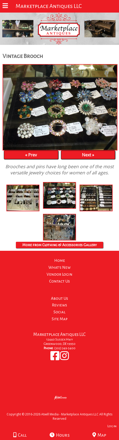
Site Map (60, 319)
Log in (111, 426)
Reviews (59, 305)
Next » (88, 155)
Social (59, 312)
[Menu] (5, 6)
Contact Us (59, 281)
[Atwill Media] (64, 408)
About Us (59, 298)
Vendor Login (59, 274)
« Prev (31, 155)
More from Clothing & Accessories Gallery (59, 245)
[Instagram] (64, 358)
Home (59, 260)
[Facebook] (55, 358)
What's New (59, 267)
